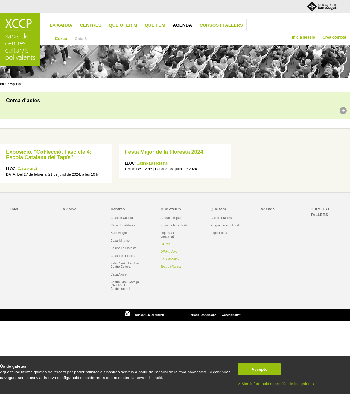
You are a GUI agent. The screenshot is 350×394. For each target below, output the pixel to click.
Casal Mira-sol (120, 240)
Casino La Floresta (152, 163)
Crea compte (334, 37)
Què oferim (123, 25)
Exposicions (219, 233)
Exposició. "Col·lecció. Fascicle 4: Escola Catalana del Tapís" (48, 154)
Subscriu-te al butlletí (149, 315)
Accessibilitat (231, 315)
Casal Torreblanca (122, 225)
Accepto (260, 369)
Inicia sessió (303, 37)
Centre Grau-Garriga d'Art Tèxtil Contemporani (124, 285)
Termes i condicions (202, 315)
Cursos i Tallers (221, 218)
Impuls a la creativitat (168, 234)
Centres (90, 25)
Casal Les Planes (122, 256)
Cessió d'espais (171, 218)
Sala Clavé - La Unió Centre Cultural (124, 265)
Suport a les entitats (174, 225)
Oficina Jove (169, 251)
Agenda (182, 25)
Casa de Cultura (121, 218)
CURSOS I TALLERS (221, 25)
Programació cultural (225, 225)
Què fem (155, 25)
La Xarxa (61, 25)
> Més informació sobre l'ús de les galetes (276, 383)
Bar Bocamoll (170, 259)
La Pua (166, 244)
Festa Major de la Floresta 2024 (164, 152)
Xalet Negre (118, 233)
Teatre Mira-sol (171, 266)
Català (81, 38)
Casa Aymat (27, 169)
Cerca (61, 38)
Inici (3, 84)
